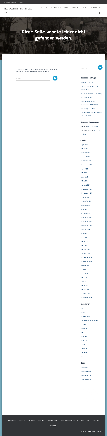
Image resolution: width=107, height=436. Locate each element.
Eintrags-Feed (86, 371)
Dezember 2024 (86, 189)
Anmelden (7, 2)
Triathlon (84, 352)
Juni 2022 (84, 273)
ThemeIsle (99, 431)
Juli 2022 (84, 269)
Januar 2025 (85, 185)
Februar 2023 (85, 249)
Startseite (44, 8)
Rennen (84, 336)
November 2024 (86, 193)
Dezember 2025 (86, 161)
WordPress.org (86, 379)
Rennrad (84, 340)
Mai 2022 (84, 277)
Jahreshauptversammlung (89, 320)
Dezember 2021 (86, 298)
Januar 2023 (85, 253)
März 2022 (84, 285)
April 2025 (84, 177)
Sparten (76, 8)
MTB (83, 332)
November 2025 (86, 165)
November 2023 (86, 221)
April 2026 (84, 145)
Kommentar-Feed (87, 375)
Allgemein (84, 308)
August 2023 (85, 229)
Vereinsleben (56, 8)
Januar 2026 (85, 157)
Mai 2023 (84, 241)
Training (84, 348)
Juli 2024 (84, 209)
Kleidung (84, 328)
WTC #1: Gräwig (92, 126)
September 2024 (86, 201)
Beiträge (20, 2)
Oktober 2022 (85, 265)
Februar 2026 (85, 153)
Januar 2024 (85, 213)
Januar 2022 (85, 293)
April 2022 (84, 281)
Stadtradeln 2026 (87, 82)
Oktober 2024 (85, 197)
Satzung (22, 421)
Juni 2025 (84, 169)
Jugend (83, 324)
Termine (66, 8)
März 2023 (84, 245)
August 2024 (85, 205)
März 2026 (84, 149)
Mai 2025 (84, 173)
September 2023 (86, 225)
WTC (85, 8)
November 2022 (86, 261)
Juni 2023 (84, 237)
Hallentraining (95, 8)
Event (83, 312)
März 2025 (84, 181)
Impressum (12, 421)
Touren (83, 344)
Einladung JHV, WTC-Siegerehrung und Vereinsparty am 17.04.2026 (91, 112)
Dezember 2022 (86, 257)
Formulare (14, 2)
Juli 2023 (84, 233)
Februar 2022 (85, 289)
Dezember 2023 (86, 217)
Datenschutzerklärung (69, 421)
